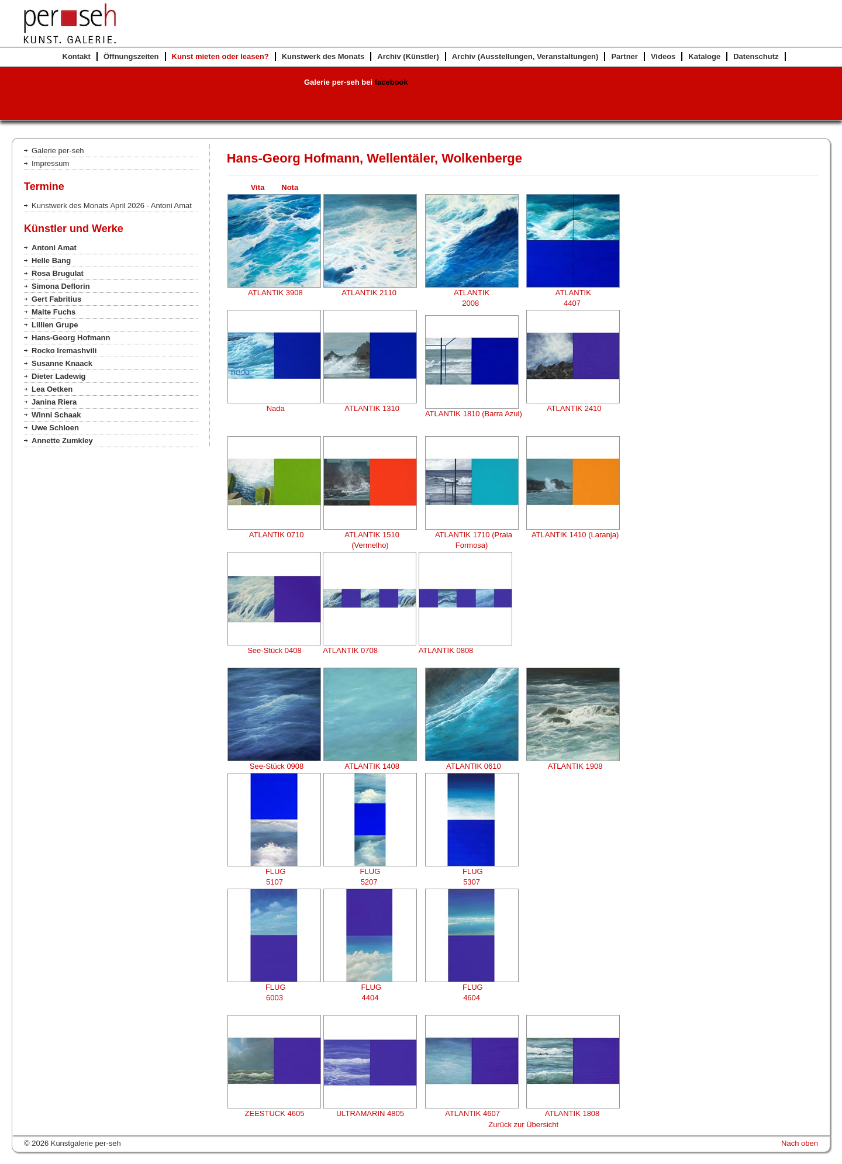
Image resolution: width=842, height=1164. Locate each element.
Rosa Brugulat (58, 273)
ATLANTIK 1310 (370, 408)
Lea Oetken (52, 389)
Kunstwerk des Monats (323, 56)
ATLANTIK (471, 292)
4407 (573, 303)
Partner (624, 56)
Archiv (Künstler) (408, 56)
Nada (274, 408)
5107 (274, 882)
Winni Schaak (56, 414)
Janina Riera (54, 402)
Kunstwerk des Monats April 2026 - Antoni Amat (112, 205)
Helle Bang (51, 260)
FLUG (274, 871)
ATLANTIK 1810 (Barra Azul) (471, 413)
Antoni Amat (54, 247)
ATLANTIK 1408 (370, 766)
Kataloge (704, 56)
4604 (471, 997)
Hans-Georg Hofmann (71, 337)
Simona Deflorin (61, 286)
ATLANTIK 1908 (573, 766)
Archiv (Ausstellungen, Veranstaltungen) (525, 56)
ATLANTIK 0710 (274, 534)
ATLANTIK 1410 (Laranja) (573, 534)
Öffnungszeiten (131, 56)
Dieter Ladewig (58, 376)
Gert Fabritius (56, 299)
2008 (471, 303)
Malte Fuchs (53, 312)
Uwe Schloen (55, 427)
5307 (471, 882)
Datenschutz (755, 56)
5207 (370, 882)
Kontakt (77, 56)
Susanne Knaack (62, 363)
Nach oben (799, 1143)
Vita (265, 187)
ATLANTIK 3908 (273, 292)
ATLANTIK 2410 (572, 408)
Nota (289, 187)
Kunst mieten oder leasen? (220, 56)
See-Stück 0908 (275, 766)
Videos (663, 56)
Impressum (50, 163)
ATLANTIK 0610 (472, 766)
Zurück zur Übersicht (523, 1124)
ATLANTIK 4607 (471, 1113)
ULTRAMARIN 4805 (370, 1113)
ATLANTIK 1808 (573, 1113)
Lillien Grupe (55, 324)
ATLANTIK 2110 (369, 292)
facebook (391, 82)
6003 (274, 997)
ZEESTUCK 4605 (275, 1113)
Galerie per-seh (58, 150)
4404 (369, 997)
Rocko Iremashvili (64, 350)
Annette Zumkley (62, 440)
